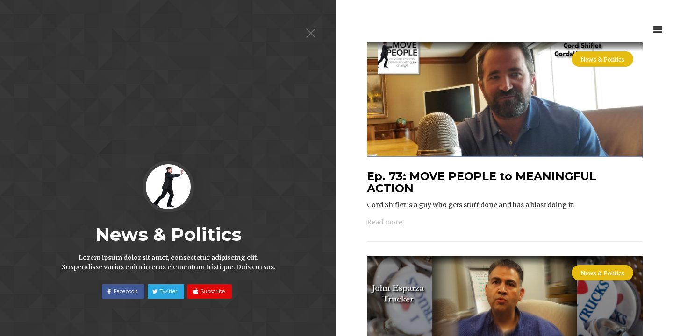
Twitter (168, 291)
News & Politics (602, 59)
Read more (384, 222)
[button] (658, 29)
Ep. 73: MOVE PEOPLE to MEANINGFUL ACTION (481, 182)
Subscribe (212, 291)
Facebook (125, 291)
